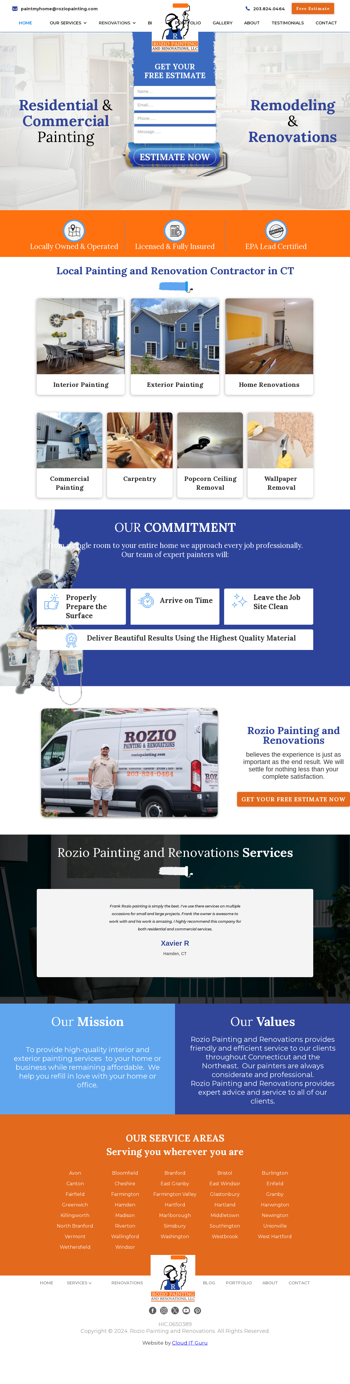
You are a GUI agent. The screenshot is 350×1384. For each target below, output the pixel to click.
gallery (222, 23)
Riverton (125, 1226)
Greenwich (75, 1205)
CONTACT (326, 23)
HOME (25, 23)
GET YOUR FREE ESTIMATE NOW (293, 799)
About (252, 23)
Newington (275, 1215)
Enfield (275, 1183)
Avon (75, 1173)
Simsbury (175, 1226)
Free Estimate (313, 8)
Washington (175, 1236)
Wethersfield (75, 1247)
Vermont (75, 1236)
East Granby (175, 1183)
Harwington (275, 1205)
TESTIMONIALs (287, 23)
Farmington (125, 1194)
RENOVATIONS (114, 23)
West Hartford (275, 1236)
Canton (75, 1183)
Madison (125, 1215)
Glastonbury (225, 1194)
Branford (175, 1173)
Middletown (225, 1215)
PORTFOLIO (239, 1283)
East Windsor (224, 1183)
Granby (275, 1194)
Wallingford (125, 1236)
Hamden (125, 1205)
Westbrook (225, 1236)
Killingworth (75, 1215)
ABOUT (270, 1283)
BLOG (209, 1283)
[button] (70, 23)
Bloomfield (125, 1173)
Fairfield (75, 1194)
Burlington (275, 1173)
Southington (225, 1226)
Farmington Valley (174, 1194)
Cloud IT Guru (190, 1343)
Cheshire (125, 1183)
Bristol (224, 1173)
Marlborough (175, 1215)
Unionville (275, 1226)
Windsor (125, 1247)
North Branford (75, 1226)
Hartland (225, 1205)
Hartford (175, 1205)
